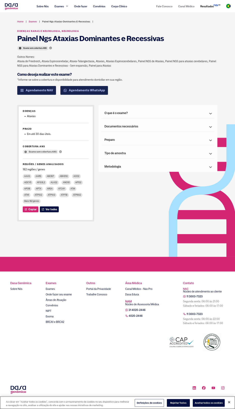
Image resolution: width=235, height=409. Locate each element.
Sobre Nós (43, 6)
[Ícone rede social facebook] (204, 388)
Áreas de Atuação (56, 299)
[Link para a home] (11, 9)
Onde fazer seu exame (59, 294)
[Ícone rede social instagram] (223, 388)
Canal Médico (186, 6)
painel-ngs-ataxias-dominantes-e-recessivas (66, 21)
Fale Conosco (164, 6)
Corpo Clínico (119, 6)
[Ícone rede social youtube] (213, 388)
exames (33, 21)
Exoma (50, 316)
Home (20, 21)
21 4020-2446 (137, 310)
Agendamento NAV (36, 90)
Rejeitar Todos (178, 403)
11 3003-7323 (195, 296)
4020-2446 (136, 315)
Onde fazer (80, 6)
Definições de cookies (149, 403)
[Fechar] (229, 403)
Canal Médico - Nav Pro (138, 288)
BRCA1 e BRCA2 (55, 321)
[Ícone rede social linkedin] (194, 388)
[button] (158, 113)
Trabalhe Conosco (96, 294)
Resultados (207, 6)
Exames (50, 288)
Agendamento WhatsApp (84, 90)
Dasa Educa (132, 294)
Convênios (99, 6)
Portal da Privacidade (98, 288)
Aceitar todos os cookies (209, 403)
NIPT (48, 310)
